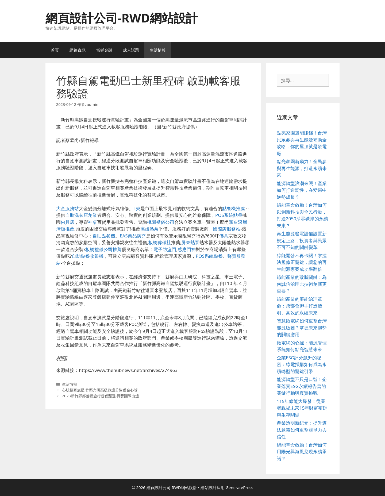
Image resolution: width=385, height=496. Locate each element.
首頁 (55, 50)
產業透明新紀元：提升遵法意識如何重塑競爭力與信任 (302, 430)
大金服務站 (67, 208)
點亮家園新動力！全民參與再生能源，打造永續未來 (302, 168)
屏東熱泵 (190, 242)
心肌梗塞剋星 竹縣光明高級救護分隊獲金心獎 (100, 390)
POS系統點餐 (228, 215)
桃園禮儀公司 (160, 222)
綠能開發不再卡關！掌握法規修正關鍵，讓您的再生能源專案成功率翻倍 (302, 262)
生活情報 (158, 50)
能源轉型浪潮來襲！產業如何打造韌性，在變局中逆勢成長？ (302, 190)
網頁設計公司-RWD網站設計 (121, 18)
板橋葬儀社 (159, 242)
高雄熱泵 (149, 229)
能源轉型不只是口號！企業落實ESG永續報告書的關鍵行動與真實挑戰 (302, 386)
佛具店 (67, 222)
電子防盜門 (164, 249)
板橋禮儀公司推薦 (103, 249)
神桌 (92, 222)
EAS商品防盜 (133, 236)
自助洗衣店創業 (81, 215)
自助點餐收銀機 (87, 256)
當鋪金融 (104, 50)
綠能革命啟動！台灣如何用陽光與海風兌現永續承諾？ (302, 452)
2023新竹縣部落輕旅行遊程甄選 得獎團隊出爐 (100, 395)
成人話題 (131, 50)
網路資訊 (78, 50)
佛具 (223, 236)
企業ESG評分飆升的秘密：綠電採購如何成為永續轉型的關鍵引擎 (302, 364)
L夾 (136, 208)
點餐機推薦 (233, 208)
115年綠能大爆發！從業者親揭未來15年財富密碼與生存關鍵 (302, 408)
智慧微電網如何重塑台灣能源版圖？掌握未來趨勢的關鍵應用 (302, 327)
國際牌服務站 (226, 229)
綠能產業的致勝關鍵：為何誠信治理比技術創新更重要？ (302, 284)
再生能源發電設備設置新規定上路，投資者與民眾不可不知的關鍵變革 (302, 240)
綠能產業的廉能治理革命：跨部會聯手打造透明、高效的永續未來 (299, 306)
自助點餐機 (104, 236)
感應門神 (187, 249)
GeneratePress (239, 487)
